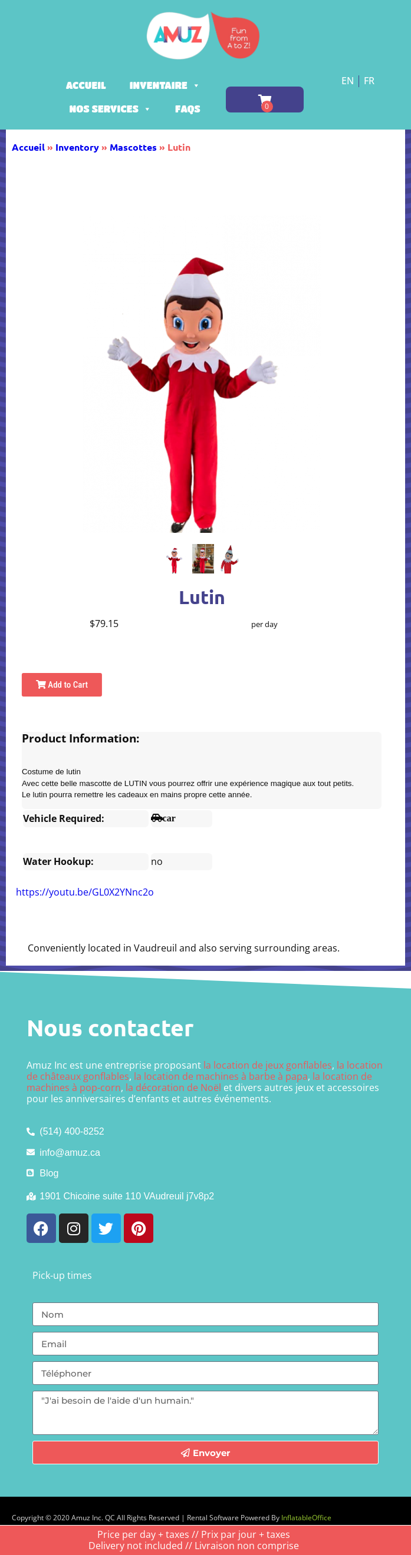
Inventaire (165, 85)
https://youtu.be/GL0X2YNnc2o (85, 892)
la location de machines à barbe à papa (221, 1076)
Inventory (77, 147)
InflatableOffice (306, 1518)
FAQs (187, 108)
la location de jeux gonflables (267, 1065)
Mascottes (133, 147)
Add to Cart (62, 684)
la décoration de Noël (173, 1087)
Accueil (86, 85)
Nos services (111, 108)
